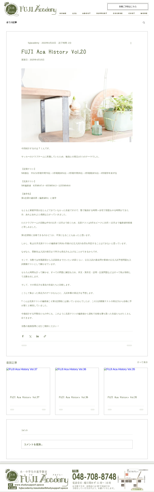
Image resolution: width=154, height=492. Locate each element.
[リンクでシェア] (44, 336)
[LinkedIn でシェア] (37, 336)
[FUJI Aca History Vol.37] (28, 380)
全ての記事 (11, 22)
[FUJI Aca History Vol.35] (126, 380)
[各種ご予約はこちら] (127, 7)
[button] (87, 13)
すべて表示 (142, 362)
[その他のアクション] (131, 43)
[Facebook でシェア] (22, 336)
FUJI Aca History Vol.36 (73, 397)
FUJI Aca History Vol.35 (122, 397)
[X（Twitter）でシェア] (30, 336)
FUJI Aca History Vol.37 (24, 397)
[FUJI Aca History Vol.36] (77, 380)
